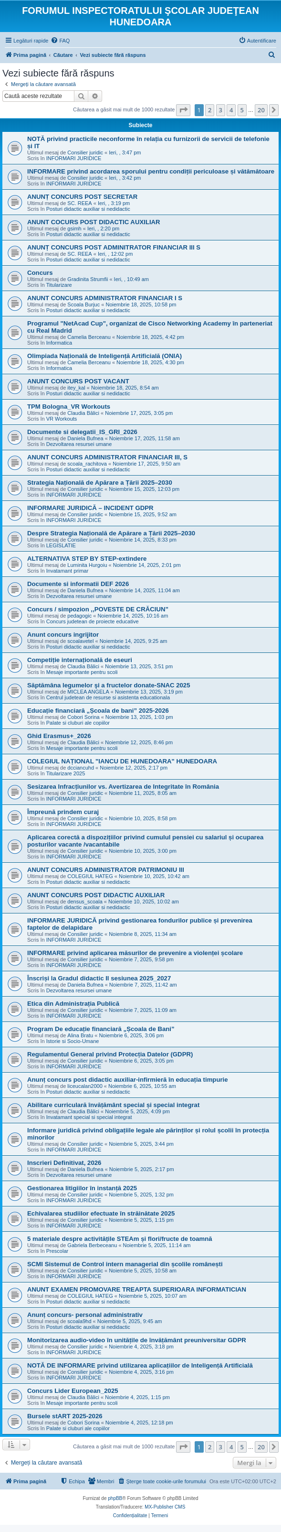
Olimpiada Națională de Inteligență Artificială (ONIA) (104, 355)
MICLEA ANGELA (88, 692)
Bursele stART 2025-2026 (65, 1416)
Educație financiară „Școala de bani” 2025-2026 (98, 710)
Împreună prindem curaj (63, 811)
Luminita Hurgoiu (87, 565)
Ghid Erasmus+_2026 (59, 735)
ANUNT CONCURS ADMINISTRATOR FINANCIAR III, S (107, 457)
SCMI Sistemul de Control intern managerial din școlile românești (125, 1264)
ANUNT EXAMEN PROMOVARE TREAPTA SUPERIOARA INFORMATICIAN (136, 1289)
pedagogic (79, 616)
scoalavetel (80, 641)
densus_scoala (84, 901)
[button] (183, 110)
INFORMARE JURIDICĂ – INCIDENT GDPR (90, 507)
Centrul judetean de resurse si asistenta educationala (108, 697)
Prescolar (57, 1251)
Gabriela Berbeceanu (92, 1245)
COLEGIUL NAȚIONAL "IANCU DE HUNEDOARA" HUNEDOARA (122, 761)
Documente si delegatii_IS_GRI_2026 (82, 431)
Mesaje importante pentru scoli (82, 672)
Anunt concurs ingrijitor (63, 634)
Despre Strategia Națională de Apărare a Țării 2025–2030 (111, 533)
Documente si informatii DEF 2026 (78, 583)
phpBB (115, 1498)
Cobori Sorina (83, 717)
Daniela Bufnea (85, 438)
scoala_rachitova (87, 464)
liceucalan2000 (84, 1086)
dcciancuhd (80, 768)
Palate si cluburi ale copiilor (78, 723)
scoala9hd (79, 1321)
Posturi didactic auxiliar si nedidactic (88, 209)
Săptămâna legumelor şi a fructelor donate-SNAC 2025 (108, 685)
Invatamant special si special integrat (89, 1117)
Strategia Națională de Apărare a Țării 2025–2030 (99, 482)
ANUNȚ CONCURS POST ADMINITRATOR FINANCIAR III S (113, 247)
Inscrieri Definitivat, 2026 (64, 1162)
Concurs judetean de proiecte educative (92, 621)
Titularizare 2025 (65, 773)
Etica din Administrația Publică (73, 1003)
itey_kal (76, 388)
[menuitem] (60, 40)
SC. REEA (79, 203)
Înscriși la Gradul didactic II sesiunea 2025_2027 (99, 978)
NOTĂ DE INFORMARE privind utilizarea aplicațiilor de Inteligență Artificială (140, 1365)
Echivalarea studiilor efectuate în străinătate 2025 (101, 1213)
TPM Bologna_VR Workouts (68, 406)
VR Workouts (61, 419)
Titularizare (59, 285)
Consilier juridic (85, 152)
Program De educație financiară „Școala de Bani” (101, 1028)
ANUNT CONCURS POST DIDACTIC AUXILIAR (96, 895)
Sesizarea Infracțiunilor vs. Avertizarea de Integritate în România (123, 786)
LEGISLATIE (61, 545)
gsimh (74, 228)
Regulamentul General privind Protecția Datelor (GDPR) (110, 1054)
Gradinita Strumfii (87, 279)
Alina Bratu (80, 1035)
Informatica (59, 343)
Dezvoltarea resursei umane (79, 444)
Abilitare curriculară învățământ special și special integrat (113, 1104)
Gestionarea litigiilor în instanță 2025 (82, 1188)
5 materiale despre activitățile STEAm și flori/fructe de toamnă (119, 1238)
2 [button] (209, 110)
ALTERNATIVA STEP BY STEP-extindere (86, 558)
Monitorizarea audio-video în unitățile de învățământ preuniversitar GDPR (136, 1340)
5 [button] (242, 110)
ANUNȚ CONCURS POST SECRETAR (82, 196)
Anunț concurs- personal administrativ (85, 1314)
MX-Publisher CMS (165, 1507)
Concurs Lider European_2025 (72, 1390)
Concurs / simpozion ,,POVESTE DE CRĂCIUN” (97, 609)
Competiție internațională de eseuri (79, 659)
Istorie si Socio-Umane (72, 1041)
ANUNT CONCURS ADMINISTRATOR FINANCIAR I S (104, 298)
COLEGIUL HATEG (90, 876)
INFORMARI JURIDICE (74, 158)
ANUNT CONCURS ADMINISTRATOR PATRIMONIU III (105, 869)
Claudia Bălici (83, 413)
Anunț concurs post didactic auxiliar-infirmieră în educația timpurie (127, 1079)
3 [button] (220, 110)
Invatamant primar (67, 571)
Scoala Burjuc (83, 304)
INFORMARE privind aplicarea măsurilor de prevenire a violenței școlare (135, 952)
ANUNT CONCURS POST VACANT (78, 381)
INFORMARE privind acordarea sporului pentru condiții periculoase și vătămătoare (150, 171)
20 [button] (261, 110)
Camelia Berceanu (89, 337)
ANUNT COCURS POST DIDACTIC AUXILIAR (93, 222)
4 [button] (231, 110)
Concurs (40, 272)
